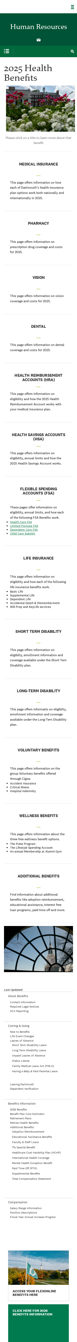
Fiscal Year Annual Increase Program (33, 1217)
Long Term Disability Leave (29, 1050)
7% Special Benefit (23, 1147)
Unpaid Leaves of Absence (28, 1055)
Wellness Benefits (38, 815)
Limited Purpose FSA (24, 526)
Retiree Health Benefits (24, 1123)
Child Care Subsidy (22, 533)
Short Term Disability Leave (29, 1045)
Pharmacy (38, 223)
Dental (38, 326)
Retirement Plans (20, 1118)
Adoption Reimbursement (28, 1131)
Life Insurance (38, 558)
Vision (38, 277)
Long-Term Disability (38, 690)
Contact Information (22, 1002)
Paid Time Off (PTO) (24, 1168)
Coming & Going (18, 1026)
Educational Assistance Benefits (32, 1137)
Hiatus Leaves (21, 1061)
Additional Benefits (38, 876)
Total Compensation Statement (31, 1179)
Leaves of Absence (21, 1040)
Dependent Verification (24, 1089)
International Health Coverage (30, 1158)
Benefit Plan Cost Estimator (27, 1114)
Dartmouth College (23, 5)
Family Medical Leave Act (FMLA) (33, 1066)
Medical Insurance (38, 164)
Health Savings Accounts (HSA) (38, 437)
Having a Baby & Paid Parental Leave (35, 1071)
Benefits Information (21, 1103)
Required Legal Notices (24, 1006)
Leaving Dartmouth (22, 1084)
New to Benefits (20, 1032)
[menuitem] (38, 40)
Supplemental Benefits (26, 1173)
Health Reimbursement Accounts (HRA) (38, 377)
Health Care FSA (21, 522)
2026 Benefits (18, 1109)
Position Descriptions (23, 1212)
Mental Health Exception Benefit (32, 1163)
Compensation (17, 1202)
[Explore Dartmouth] (74, 7)
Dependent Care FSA (24, 530)
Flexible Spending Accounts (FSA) (38, 491)
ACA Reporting (19, 1011)
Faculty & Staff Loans (25, 1142)
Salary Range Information (26, 1208)
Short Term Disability (38, 631)
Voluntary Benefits (38, 750)
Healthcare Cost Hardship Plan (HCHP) (36, 1152)
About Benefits (18, 996)
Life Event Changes (22, 1036)
